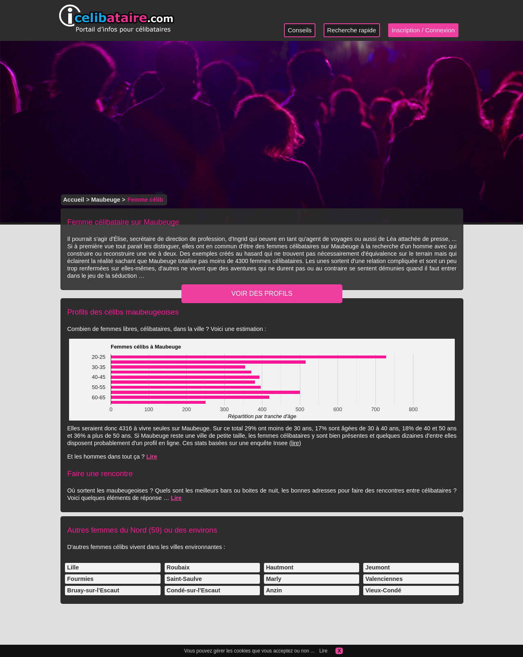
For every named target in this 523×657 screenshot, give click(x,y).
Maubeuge (105, 199)
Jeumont (377, 567)
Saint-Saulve (184, 579)
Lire (151, 456)
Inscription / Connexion (423, 30)
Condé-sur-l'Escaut (193, 590)
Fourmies (80, 579)
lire (295, 443)
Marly (274, 579)
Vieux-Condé (383, 590)
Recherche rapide (351, 30)
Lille (73, 567)
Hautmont (279, 567)
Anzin (274, 590)
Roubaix (178, 567)
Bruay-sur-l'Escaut (93, 590)
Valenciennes (383, 579)
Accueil (73, 199)
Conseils (299, 30)
